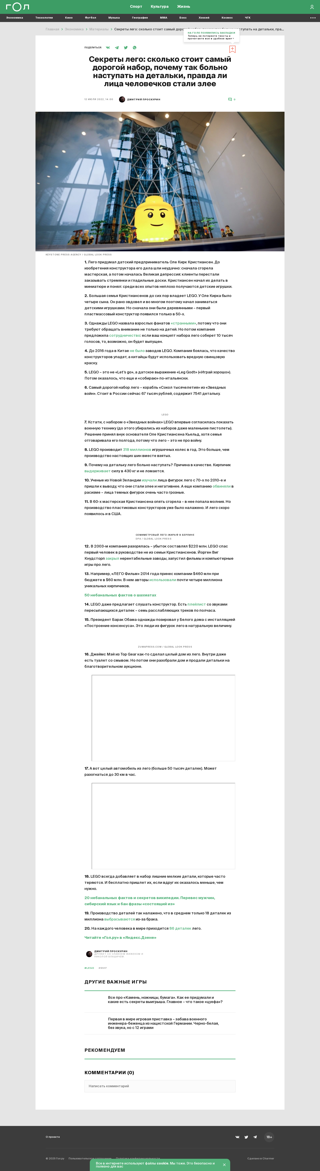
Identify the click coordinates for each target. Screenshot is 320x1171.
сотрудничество (124, 336)
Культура (160, 8)
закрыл (112, 559)
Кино (69, 20)
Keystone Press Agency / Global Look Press (79, 255)
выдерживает (97, 471)
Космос (227, 20)
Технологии (44, 20)
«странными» (183, 323)
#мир (103, 968)
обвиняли (222, 486)
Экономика (14, 20)
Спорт (136, 8)
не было (137, 351)
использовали (162, 580)
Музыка (114, 20)
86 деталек (180, 928)
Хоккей (204, 20)
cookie (162, 1163)
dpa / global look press (153, 539)
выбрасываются (119, 919)
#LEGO (89, 968)
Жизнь (183, 8)
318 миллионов (137, 450)
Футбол (90, 20)
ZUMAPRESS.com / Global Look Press (165, 647)
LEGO (165, 415)
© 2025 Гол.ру (57, 1159)
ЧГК (248, 20)
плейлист (197, 604)
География (140, 20)
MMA (163, 20)
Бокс (183, 20)
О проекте (54, 1137)
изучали (149, 480)
